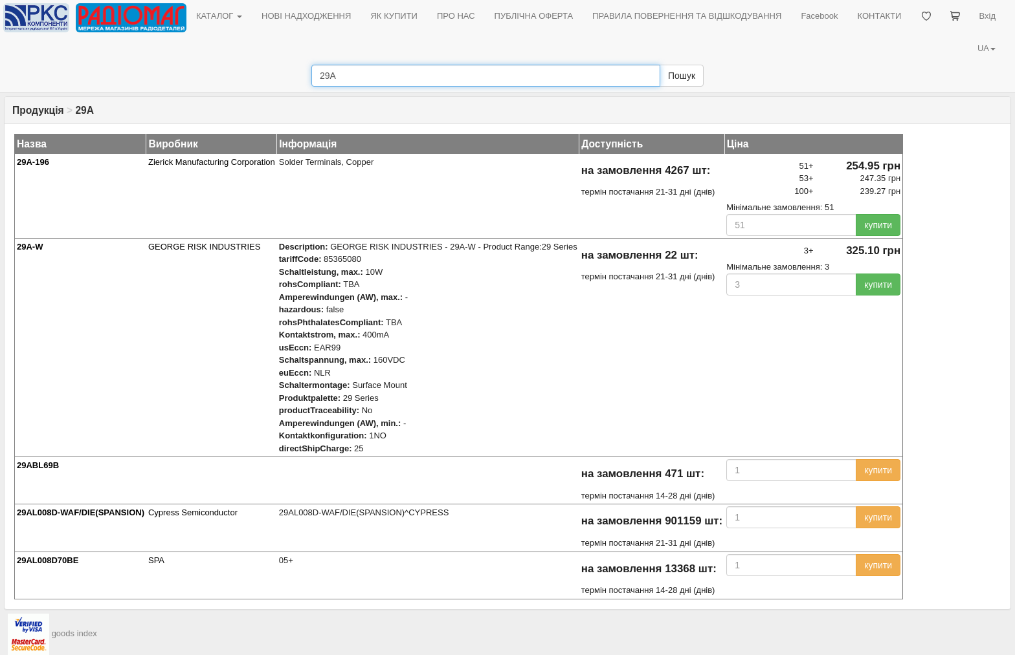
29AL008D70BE (47, 560)
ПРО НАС (456, 16)
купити (878, 225)
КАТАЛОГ (219, 16)
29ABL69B (38, 465)
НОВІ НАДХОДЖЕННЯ (306, 16)
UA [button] (986, 48)
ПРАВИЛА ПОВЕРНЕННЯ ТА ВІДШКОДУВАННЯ (686, 16)
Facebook (819, 16)
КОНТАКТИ (879, 16)
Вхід (987, 16)
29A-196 (33, 162)
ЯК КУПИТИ (394, 16)
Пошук (681, 75)
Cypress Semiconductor (193, 512)
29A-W (30, 247)
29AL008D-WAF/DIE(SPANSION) (80, 512)
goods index (74, 633)
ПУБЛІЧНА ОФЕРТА (534, 16)
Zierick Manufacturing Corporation (211, 162)
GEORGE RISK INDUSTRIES (204, 247)
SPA (156, 560)
